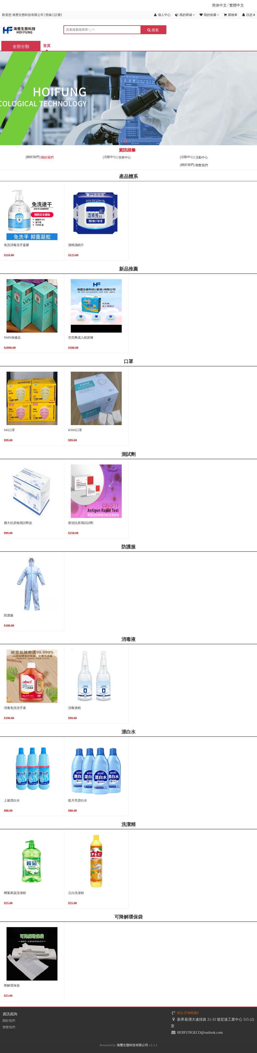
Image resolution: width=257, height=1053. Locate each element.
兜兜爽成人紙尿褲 (80, 337)
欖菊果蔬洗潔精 (15, 893)
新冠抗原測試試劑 (80, 523)
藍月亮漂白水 (77, 800)
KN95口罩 (75, 430)
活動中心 (201, 157)
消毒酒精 (74, 708)
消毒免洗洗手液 (15, 708)
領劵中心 (124, 157)
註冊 (58, 15)
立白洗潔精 (76, 893)
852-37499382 (187, 1013)
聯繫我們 (201, 165)
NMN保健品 (12, 337)
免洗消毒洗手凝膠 (16, 245)
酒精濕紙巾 (76, 245)
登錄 (48, 15)
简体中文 (219, 5)
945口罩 (9, 430)
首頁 (46, 46)
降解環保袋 (12, 985)
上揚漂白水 (12, 800)
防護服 (8, 615)
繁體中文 (236, 5)
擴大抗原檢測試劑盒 (18, 523)
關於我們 (47, 157)
